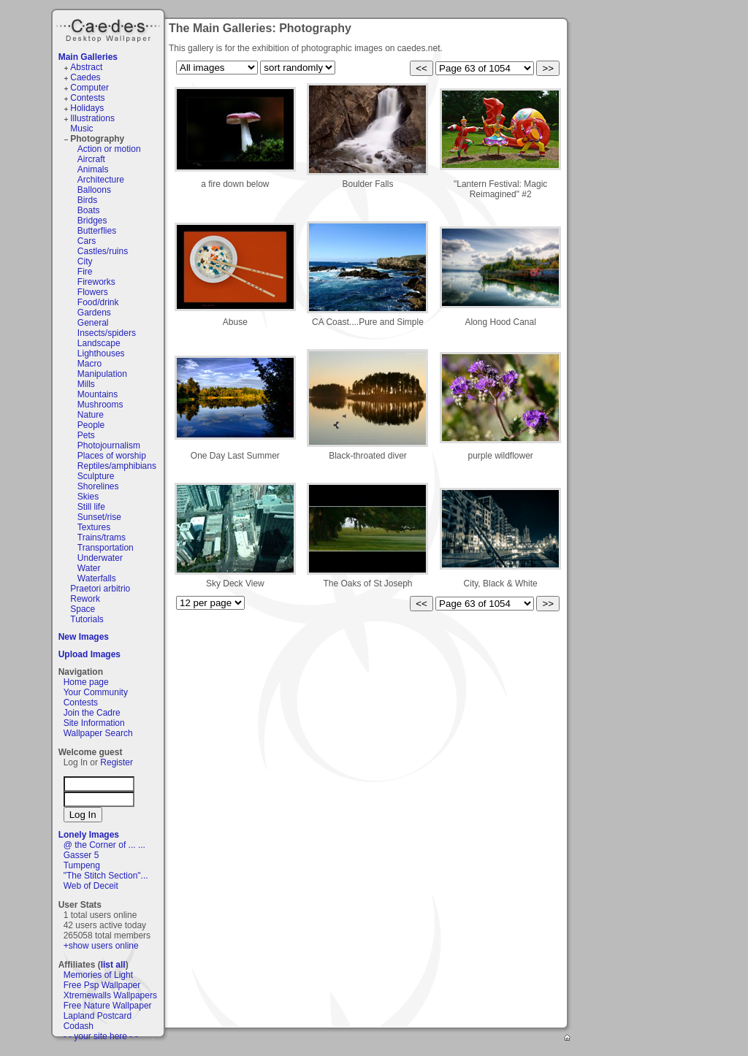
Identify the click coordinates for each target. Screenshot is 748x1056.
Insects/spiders (106, 333)
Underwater (100, 558)
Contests (87, 98)
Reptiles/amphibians (116, 466)
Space (82, 609)
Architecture (100, 180)
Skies (88, 496)
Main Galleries (88, 57)
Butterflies (96, 231)
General (93, 323)
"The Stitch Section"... (106, 876)
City (85, 261)
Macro (89, 364)
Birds (87, 200)
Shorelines (98, 486)
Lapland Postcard (97, 1016)
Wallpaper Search (98, 733)
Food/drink (98, 302)
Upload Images (89, 654)
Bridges (92, 220)
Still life (91, 507)
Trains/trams (101, 537)
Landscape (99, 343)
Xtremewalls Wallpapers (110, 995)
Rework (85, 599)
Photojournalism (108, 445)
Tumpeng (82, 865)
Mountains (97, 394)
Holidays (87, 108)
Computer (89, 88)
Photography (97, 139)
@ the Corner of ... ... (104, 845)
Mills (86, 384)
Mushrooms (100, 404)
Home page (86, 682)
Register (116, 762)
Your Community (96, 692)
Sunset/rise (99, 517)
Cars (86, 241)
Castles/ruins (102, 251)
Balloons (94, 190)
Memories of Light (98, 975)
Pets (86, 435)
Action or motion (109, 149)
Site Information (94, 723)
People (90, 425)
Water (89, 568)
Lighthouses (101, 353)
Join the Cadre (92, 713)
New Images (83, 637)
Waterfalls (96, 578)
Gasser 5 (81, 855)
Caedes (109, 28)
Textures (93, 527)
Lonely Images (88, 835)
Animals (93, 169)
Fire (85, 272)
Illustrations (92, 118)
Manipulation (102, 374)
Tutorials (87, 619)
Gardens (94, 312)
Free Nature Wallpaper (108, 1005)
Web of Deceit (91, 886)
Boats (88, 210)
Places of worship (111, 456)
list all (113, 965)
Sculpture (96, 476)
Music (81, 128)
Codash (79, 1026)
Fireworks (96, 282)
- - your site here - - (101, 1036)
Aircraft (91, 159)
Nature (90, 415)
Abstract (86, 67)
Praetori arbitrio (100, 589)
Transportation (105, 548)
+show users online (101, 946)
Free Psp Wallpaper (102, 985)
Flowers (92, 292)
